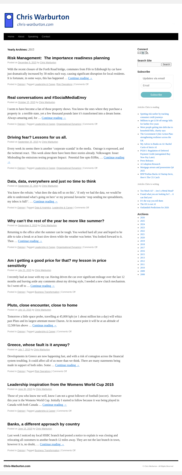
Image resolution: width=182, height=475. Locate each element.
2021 (142, 234)
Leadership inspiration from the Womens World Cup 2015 (60, 384)
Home (11, 36)
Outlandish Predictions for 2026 (154, 207)
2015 (142, 254)
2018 (142, 244)
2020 (142, 237)
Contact (46, 36)
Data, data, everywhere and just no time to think (51, 181)
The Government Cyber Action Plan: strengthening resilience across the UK (156, 137)
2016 (142, 251)
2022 (142, 231)
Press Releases (146, 160)
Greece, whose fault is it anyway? (38, 345)
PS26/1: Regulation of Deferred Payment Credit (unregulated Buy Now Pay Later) (155, 154)
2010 (142, 267)
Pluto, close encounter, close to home (42, 305)
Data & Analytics (43, 207)
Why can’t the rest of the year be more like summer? (55, 221)
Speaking (33, 36)
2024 (142, 224)
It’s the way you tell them (151, 201)
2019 (142, 241)
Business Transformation (47, 292)
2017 (142, 247)
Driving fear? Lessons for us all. (37, 137)
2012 (142, 261)
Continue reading (80, 78)
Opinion (21, 84)
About (21, 36)
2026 (142, 217)
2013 (142, 257)
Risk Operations (64, 84)
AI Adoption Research (150, 164)
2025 (142, 221)
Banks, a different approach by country (43, 424)
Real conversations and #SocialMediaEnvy (46, 97)
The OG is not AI (148, 204)
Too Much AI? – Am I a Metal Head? (157, 190)
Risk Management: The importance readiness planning (58, 58)
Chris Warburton (48, 62)
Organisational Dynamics (68, 124)
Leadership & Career (45, 84)
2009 (142, 271)
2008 (142, 274)
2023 (142, 227)
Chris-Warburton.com (17, 466)
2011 (142, 264)
